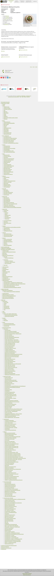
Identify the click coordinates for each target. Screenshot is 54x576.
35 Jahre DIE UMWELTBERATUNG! (10, 339)
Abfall (3, 131)
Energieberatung (7, 172)
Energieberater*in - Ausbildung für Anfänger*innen (13, 308)
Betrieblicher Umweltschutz (28, 1)
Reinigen (5, 268)
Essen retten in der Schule (9, 464)
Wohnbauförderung (7, 159)
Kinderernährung (7, 187)
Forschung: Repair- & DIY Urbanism (11, 514)
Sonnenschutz (6, 220)
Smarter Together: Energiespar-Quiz (11, 473)
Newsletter (6, 346)
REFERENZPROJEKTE (6, 353)
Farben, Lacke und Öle (8, 264)
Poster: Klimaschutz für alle (10, 391)
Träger (5, 330)
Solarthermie (6, 157)
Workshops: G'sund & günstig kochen (12, 501)
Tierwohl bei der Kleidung (8, 260)
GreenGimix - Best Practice (10, 287)
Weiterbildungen (5, 305)
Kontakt (28, 122)
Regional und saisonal (8, 195)
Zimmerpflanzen (7, 212)
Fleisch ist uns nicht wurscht (9, 184)
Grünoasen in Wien (8, 415)
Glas (4, 136)
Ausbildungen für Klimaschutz (9, 231)
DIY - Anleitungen (5, 161)
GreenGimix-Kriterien (9, 286)
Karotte (7, 18)
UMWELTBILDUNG (4, 314)
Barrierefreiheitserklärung (13, 122)
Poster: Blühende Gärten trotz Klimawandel (13, 389)
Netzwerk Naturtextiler (9, 546)
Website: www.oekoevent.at (10, 396)
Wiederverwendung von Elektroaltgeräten (13, 566)
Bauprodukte (6, 149)
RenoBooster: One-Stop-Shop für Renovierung (13, 434)
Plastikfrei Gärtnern (7, 211)
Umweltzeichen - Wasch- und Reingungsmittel (13, 564)
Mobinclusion (7, 424)
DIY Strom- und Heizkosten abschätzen (11, 168)
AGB (20, 122)
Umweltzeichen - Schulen (9, 560)
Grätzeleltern (7, 454)
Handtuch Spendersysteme (10, 540)
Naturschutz (4, 234)
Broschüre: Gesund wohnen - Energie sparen (13, 359)
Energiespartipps (7, 171)
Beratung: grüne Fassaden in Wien (11, 406)
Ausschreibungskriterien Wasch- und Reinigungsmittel (15, 524)
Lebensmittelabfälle (7, 190)
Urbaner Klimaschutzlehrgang (10, 455)
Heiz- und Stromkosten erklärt (9, 177)
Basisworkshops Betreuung (10, 527)
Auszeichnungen (7, 334)
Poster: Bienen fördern (9, 385)
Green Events (4, 298)
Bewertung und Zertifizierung (7, 281)
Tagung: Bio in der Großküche (10, 475)
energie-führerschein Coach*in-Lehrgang (11, 310)
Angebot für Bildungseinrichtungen (9, 277)
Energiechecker (8, 410)
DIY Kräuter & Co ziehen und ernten (10, 163)
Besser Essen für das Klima (10, 529)
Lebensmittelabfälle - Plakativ (10, 423)
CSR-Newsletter (5, 292)
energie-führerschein (9, 448)
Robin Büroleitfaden (8, 554)
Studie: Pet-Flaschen (9, 519)
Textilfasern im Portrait (8, 256)
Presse (25, 122)
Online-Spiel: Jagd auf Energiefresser (12, 469)
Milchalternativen (7, 193)
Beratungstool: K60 (8, 408)
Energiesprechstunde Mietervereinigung (12, 412)
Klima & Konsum (7, 224)
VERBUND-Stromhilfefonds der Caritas (12, 440)
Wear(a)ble (7, 491)
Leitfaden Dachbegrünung (10, 376)
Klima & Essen (6, 223)
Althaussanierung (7, 147)
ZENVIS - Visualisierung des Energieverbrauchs (13, 505)
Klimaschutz (4, 222)
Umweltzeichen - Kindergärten (10, 562)
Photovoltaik (6, 155)
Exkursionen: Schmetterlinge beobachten (12, 462)
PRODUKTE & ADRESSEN (6, 273)
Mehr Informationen (27, 574)
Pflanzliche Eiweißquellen (8, 197)
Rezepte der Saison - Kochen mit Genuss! (8, 59)
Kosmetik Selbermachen (8, 217)
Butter (5, 19)
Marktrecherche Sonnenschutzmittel (12, 382)
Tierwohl (4, 258)
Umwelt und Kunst (8, 476)
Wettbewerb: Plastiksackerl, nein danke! (12, 400)
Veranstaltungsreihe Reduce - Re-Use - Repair (13, 439)
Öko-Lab (6, 547)
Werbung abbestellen (8, 270)
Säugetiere (6, 247)
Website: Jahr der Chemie (9, 395)
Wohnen (4, 263)
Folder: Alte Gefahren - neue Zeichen (11, 365)
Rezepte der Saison (6, 4)
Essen (3, 179)
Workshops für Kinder (9, 500)
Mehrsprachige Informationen (8, 323)
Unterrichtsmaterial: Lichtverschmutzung (12, 479)
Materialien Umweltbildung (7, 316)
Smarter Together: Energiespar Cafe (11, 471)
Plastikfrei (5, 142)
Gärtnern (4, 201)
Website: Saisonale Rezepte (10, 399)
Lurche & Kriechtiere (7, 246)
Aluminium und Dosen (8, 134)
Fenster (5, 152)
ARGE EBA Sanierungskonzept (10, 405)
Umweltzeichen (5, 303)
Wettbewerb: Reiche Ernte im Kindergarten (13, 494)
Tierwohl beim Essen (7, 259)
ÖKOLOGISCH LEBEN (5, 128)
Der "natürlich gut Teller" (9, 535)
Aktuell (3, 130)
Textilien (4, 251)
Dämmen (5, 151)
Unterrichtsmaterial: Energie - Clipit (11, 477)
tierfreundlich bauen (7, 248)
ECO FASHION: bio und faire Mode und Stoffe (12, 252)
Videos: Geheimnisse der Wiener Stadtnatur (12, 317)
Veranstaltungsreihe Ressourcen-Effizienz (13, 565)
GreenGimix (6, 285)
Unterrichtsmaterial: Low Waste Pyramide (13, 480)
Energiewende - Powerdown (10, 536)
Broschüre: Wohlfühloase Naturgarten (12, 362)
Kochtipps (5, 189)
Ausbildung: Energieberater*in (10, 447)
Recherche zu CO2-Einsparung (10, 518)
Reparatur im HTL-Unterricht (10, 468)
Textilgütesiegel (7, 254)
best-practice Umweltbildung (7, 322)
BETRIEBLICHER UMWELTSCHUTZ (8, 275)
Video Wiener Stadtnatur (9, 488)
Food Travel (7, 465)
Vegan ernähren (6, 198)
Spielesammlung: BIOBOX (10, 470)
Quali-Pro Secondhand (9, 553)
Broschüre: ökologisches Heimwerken (12, 358)
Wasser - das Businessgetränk (10, 568)
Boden (5, 204)
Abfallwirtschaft (5, 276)
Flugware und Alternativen (9, 185)
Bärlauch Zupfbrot (4, 80)
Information (6, 354)
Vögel (5, 249)
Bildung (5, 457)
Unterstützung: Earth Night (10, 430)
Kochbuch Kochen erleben (10, 371)
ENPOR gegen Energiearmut (10, 512)
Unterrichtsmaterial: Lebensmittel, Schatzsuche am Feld (15, 483)
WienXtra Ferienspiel (9, 495)
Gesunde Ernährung (7, 186)
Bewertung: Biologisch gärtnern (11, 532)
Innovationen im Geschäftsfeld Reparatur (12, 515)
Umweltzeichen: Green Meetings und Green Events (14, 559)
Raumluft (4, 299)
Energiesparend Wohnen (9, 513)
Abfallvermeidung (7, 133)
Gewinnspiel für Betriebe (9, 341)
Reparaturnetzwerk (8, 432)
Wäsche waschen (7, 255)
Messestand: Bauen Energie (10, 384)
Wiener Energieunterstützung (10, 441)
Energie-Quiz (7, 414)
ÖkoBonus (7, 548)
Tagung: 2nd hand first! (9, 474)
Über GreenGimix (8, 288)
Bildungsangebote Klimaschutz (11, 459)
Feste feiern (6, 183)
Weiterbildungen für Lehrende (8, 320)
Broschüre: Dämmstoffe (9, 361)
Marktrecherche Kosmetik (10, 378)
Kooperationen (6, 331)
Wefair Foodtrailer (8, 497)
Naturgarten (6, 208)
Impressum (23, 121)
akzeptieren (27, 572)
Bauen (3, 146)
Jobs (22, 122)
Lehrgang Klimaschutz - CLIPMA (11, 453)
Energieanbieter (7, 175)
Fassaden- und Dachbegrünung (9, 206)
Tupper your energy (8, 438)
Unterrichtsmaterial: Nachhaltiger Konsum (13, 481)
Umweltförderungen (6, 304)
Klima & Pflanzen (7, 226)
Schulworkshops (5, 319)
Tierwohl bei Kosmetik (8, 261)
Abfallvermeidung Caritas (9, 526)
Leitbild (5, 329)
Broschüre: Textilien (8, 360)
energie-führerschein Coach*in (10, 449)
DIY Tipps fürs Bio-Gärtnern (9, 166)
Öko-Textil (5, 290)
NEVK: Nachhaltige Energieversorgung (12, 427)
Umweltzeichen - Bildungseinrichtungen (12, 558)
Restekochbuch (8, 556)
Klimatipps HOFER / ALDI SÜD (10, 420)
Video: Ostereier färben (9, 394)
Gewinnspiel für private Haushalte (11, 340)
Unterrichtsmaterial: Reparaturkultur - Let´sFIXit (14, 482)
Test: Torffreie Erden (8, 520)
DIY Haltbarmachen (7, 162)
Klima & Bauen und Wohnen (9, 228)
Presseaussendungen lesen (9, 349)
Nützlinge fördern (7, 210)
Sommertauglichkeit (7, 158)
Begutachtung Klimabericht (10, 509)
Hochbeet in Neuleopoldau (10, 417)
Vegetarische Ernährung (8, 199)
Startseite (19, 121)
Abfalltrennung (6, 132)
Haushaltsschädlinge (7, 266)
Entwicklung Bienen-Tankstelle (10, 463)
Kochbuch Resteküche (9, 372)
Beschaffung (4, 279)
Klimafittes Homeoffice (8, 267)
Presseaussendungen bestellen (9, 350)
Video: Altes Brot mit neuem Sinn (11, 393)
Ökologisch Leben (11, 1)
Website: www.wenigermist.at (10, 492)
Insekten (5, 237)
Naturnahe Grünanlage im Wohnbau (11, 426)
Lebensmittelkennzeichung (9, 191)
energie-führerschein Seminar (9, 311)
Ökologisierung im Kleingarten (10, 429)
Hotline (5, 344)
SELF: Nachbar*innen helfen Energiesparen (13, 435)
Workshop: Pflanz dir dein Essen (11, 504)
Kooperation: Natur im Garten (10, 373)
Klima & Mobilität (7, 225)
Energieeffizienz (5, 294)
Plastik (5, 140)
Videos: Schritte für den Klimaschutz (10, 229)
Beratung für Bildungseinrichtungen (9, 321)
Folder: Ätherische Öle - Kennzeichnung (12, 366)
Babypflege (6, 215)
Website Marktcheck (9, 397)
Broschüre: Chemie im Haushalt (11, 356)
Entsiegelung (6, 205)
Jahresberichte (6, 332)
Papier (5, 139)
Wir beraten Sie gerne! (5, 127)
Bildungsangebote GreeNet (10, 458)
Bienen (6, 239)
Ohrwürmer (7, 244)
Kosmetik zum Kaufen (8, 219)
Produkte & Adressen (22, 1)
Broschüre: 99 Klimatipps (9, 364)
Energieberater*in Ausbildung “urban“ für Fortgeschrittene (14, 309)
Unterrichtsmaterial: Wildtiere (10, 486)
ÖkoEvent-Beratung (8, 428)
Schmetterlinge (8, 243)
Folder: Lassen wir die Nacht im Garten (12, 367)
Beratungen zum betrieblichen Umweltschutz (13, 528)
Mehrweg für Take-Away (9, 541)
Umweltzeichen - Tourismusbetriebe (11, 563)
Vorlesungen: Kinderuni (9, 489)
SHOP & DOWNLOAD (5, 272)
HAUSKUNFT (7, 416)
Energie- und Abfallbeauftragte (11, 538)
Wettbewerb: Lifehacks (9, 493)
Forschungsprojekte (7, 507)
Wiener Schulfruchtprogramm (10, 498)
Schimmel (5, 269)
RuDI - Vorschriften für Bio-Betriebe (11, 551)
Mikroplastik (6, 138)
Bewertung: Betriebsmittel (10, 530)
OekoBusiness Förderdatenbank (11, 550)
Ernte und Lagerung (7, 181)
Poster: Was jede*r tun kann (10, 390)
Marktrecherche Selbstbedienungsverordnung (13, 379)
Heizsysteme (6, 154)
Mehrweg (5, 137)
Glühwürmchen (8, 240)
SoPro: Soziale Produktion (10, 557)
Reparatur (5, 144)
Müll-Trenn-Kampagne (9, 542)
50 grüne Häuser (8, 508)
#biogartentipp (6, 202)
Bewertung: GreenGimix (9, 533)
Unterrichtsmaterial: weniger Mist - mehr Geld (13, 485)
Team (3, 337)
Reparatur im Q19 (8, 433)
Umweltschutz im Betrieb (8, 523)
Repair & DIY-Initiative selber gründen (11, 143)
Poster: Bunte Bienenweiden (10, 387)
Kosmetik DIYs (6, 216)
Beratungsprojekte (7, 402)
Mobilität (4, 296)
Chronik (3, 338)
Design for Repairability (9, 461)
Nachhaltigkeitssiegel (9, 545)
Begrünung (4, 278)
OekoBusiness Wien (6, 297)
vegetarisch (18, 12)
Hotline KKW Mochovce (9, 418)
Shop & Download (16, 1)
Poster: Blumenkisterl (9, 388)
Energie (3, 170)
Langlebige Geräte (8, 422)
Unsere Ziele (6, 328)
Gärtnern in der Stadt (7, 207)
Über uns (35, 1)
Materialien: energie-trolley (10, 450)
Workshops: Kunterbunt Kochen (11, 503)
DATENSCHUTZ (28, 121)
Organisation (4, 326)
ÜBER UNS (3, 325)
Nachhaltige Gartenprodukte (10, 544)
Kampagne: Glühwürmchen (10, 370)
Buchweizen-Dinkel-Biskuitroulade (25, 80)
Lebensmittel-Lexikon (8, 192)
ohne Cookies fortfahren (27, 573)
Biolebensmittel (7, 180)
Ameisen (6, 238)
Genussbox (7, 539)
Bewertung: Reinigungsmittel (10, 534)
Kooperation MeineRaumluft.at (10, 421)
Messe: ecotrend (8, 383)
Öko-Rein (5, 282)
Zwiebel (7, 17)
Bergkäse (6, 24)
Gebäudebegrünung (7, 153)
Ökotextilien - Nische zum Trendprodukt (12, 552)
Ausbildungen (6, 444)
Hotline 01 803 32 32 (9, 403)
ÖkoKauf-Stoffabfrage (9, 283)
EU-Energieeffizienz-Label (8, 176)
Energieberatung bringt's (9, 409)
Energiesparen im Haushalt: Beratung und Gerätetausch (15, 411)
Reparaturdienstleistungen (7, 302)
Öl (11, 19)
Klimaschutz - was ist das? (8, 230)
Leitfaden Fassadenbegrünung (10, 377)
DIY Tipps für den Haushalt (9, 167)
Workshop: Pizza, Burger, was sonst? (11, 499)
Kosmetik (4, 214)
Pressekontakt (6, 351)
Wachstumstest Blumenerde (10, 521)
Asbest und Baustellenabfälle (9, 148)
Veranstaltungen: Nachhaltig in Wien (11, 487)
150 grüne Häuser (8, 404)
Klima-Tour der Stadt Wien (10, 467)
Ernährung (4, 293)
